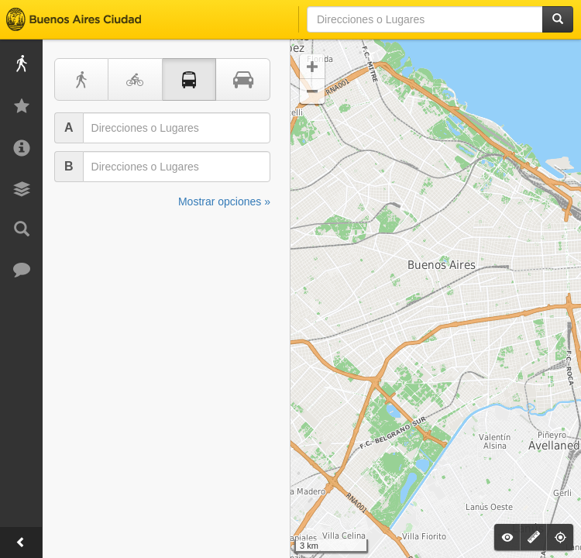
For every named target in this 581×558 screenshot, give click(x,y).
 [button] (312, 66)
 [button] (312, 91)
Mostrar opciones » (224, 201)
